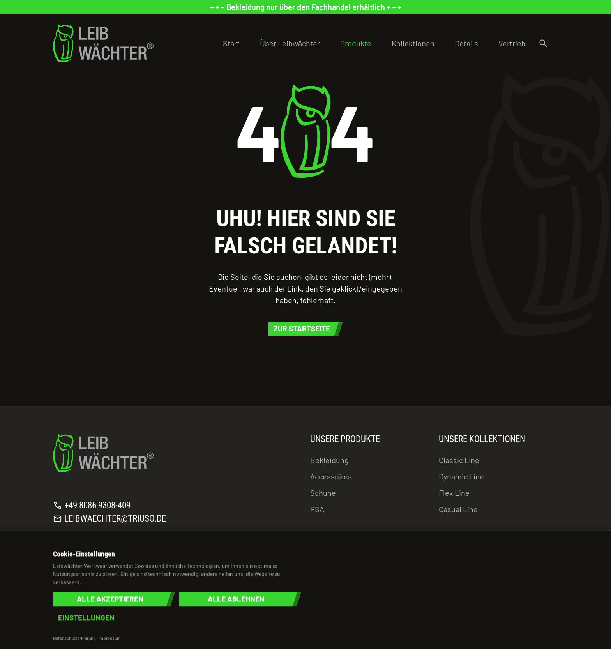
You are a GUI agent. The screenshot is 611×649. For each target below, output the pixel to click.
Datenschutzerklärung (74, 637)
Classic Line (459, 460)
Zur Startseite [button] (302, 328)
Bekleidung (329, 460)
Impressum (109, 637)
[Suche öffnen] (543, 43)
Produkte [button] (355, 43)
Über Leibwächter (290, 43)
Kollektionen (413, 43)
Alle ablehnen (236, 598)
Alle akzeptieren (110, 598)
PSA (317, 509)
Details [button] (466, 43)
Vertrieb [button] (512, 43)
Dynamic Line (461, 476)
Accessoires (331, 476)
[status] (305, 7)
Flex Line (454, 492)
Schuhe (323, 492)
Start (231, 43)
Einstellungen (86, 617)
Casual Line (458, 509)
